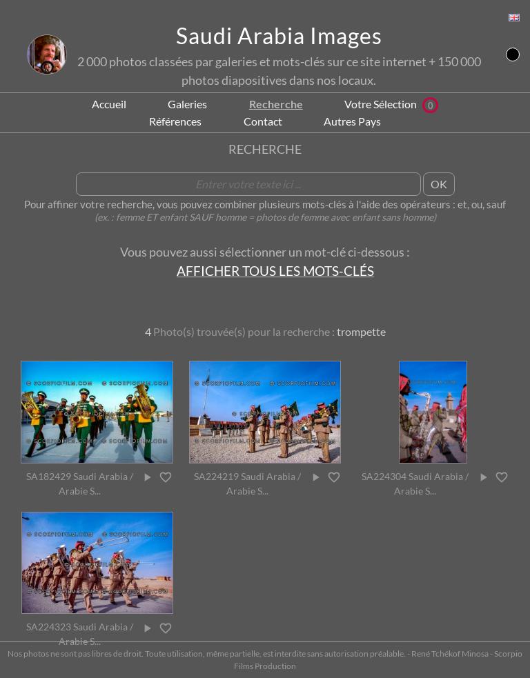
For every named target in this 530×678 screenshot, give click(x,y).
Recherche (276, 103)
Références (175, 121)
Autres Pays (352, 121)
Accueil (109, 103)
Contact (263, 121)
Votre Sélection (391, 103)
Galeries (187, 103)
